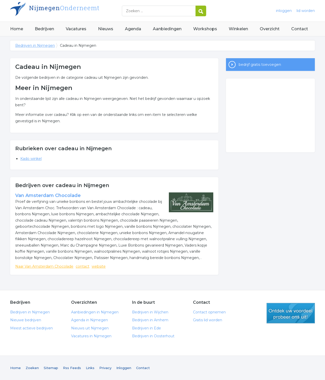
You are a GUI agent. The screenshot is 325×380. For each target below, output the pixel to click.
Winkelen (238, 28)
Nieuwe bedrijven (25, 320)
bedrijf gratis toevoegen (260, 64)
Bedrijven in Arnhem (150, 320)
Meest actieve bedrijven (31, 328)
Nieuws (105, 28)
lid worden (306, 10)
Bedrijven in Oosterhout (153, 336)
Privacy (105, 368)
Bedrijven (44, 28)
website (99, 266)
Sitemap (51, 368)
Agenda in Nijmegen (89, 320)
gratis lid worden (291, 313)
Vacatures (76, 28)
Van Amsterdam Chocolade (48, 195)
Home (16, 28)
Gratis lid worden (207, 320)
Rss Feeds (72, 368)
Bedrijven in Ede (146, 328)
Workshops (205, 28)
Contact (299, 28)
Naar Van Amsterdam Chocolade (44, 266)
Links (90, 368)
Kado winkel (31, 158)
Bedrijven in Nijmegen (73, 10)
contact (82, 266)
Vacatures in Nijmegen (91, 336)
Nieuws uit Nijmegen (90, 328)
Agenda (133, 28)
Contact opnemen (209, 312)
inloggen (284, 10)
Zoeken (32, 368)
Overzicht (270, 28)
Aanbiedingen (167, 28)
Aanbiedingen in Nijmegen (95, 312)
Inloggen (123, 368)
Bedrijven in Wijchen (150, 312)
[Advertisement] (270, 115)
